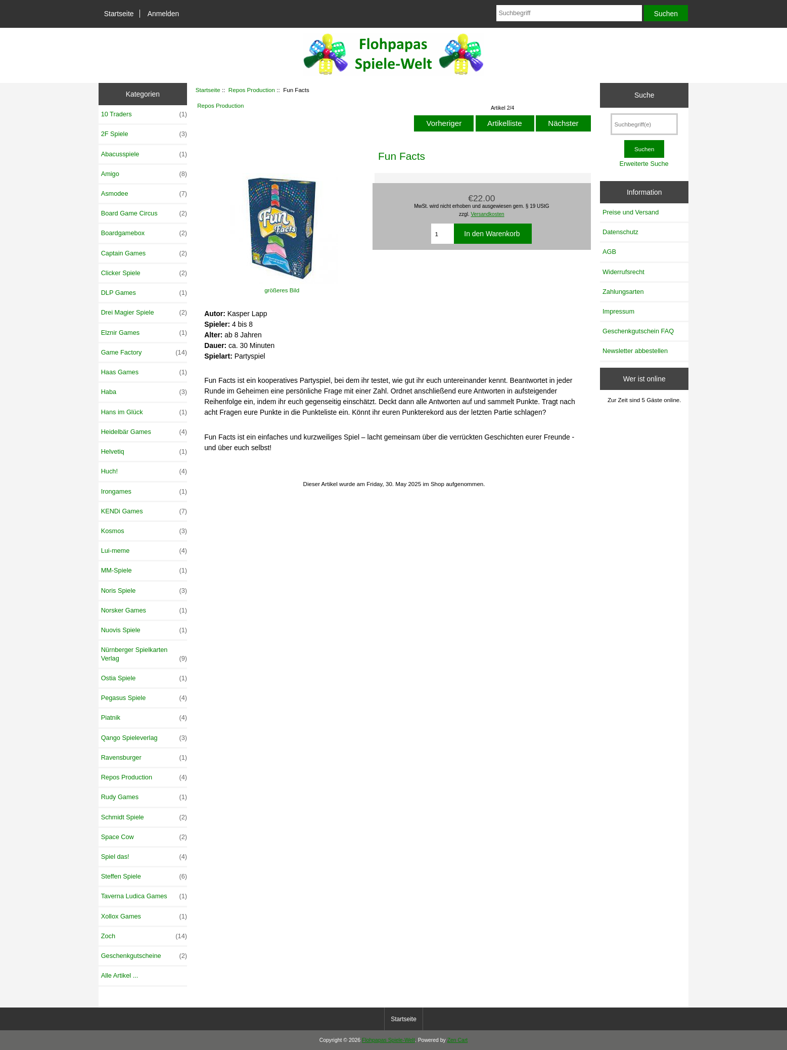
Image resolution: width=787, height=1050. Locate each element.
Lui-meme (144, 551)
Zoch (144, 936)
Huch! (144, 471)
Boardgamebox (144, 233)
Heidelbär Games (144, 432)
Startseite (119, 14)
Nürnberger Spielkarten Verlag (144, 654)
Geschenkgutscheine (144, 956)
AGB (609, 251)
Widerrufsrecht (623, 272)
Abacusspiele (144, 154)
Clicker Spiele (144, 273)
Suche (644, 95)
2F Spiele (144, 134)
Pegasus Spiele (144, 698)
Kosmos (144, 531)
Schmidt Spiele (144, 817)
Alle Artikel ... (119, 975)
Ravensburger (144, 758)
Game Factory (144, 352)
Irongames (144, 492)
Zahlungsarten (623, 291)
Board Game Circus (144, 213)
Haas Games (144, 372)
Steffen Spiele (144, 876)
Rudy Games (144, 797)
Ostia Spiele (144, 678)
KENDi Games (144, 511)
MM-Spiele (144, 570)
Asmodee (144, 194)
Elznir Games (144, 333)
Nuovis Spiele (144, 630)
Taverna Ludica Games (144, 896)
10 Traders (144, 114)
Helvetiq (144, 452)
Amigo (144, 174)
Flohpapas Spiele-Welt (388, 1040)
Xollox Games (144, 916)
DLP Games (144, 293)
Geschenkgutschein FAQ (638, 331)
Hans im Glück (144, 412)
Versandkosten (487, 214)
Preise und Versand (631, 212)
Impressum (618, 311)
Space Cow (144, 837)
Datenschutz (620, 232)
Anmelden (163, 14)
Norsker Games (144, 610)
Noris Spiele (144, 591)
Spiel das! (144, 857)
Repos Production (251, 89)
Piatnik (144, 718)
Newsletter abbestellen (635, 351)
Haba (144, 392)
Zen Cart (457, 1040)
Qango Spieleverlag (144, 738)
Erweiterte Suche (644, 163)
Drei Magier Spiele (144, 313)
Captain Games (144, 253)
